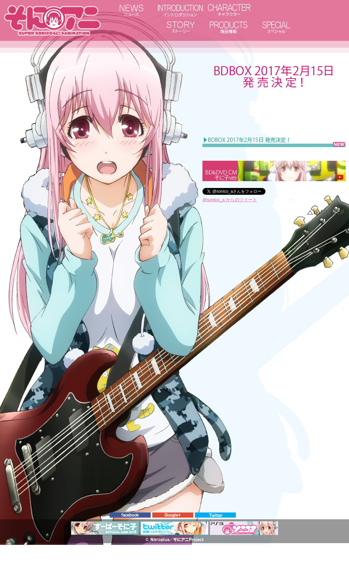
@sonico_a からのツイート (229, 199)
